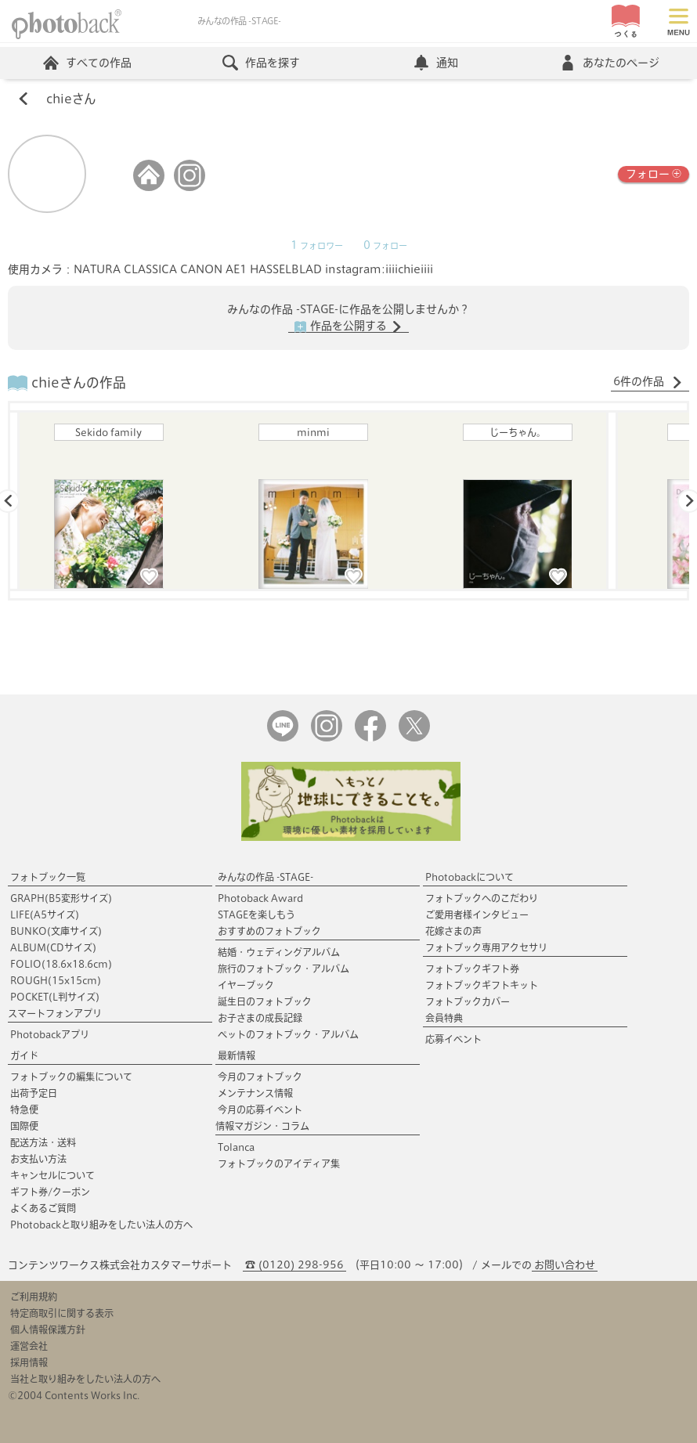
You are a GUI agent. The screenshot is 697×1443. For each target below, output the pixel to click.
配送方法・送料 (43, 1142)
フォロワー (317, 246)
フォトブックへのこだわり (481, 898)
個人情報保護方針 (47, 1329)
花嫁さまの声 (453, 931)
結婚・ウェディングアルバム (279, 952)
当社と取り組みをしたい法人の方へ (85, 1378)
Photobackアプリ (49, 1034)
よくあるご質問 (43, 1208)
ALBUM (53, 947)
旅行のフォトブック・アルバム (283, 968)
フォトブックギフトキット (481, 985)
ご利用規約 (33, 1296)
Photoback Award (260, 898)
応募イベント (453, 1039)
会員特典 (444, 1018)
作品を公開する (348, 326)
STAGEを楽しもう (256, 914)
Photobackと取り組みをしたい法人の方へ (101, 1224)
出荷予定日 (33, 1093)
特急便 (24, 1109)
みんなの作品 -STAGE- (265, 877)
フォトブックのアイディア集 (279, 1163)
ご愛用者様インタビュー (477, 914)
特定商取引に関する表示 (62, 1313)
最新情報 (236, 1055)
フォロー (653, 172)
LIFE (44, 914)
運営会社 (29, 1346)
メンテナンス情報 (255, 1093)
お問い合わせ (564, 1265)
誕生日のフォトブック (265, 1001)
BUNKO (56, 931)
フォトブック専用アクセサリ (486, 947)
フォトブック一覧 (47, 877)
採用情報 (29, 1362)
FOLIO (61, 964)
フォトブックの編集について (71, 1076)
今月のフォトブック (260, 1076)
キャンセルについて (52, 1175)
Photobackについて (469, 877)
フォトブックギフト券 (472, 968)
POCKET (54, 996)
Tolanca (236, 1147)
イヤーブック (246, 985)
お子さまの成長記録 (260, 1018)
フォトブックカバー (467, 1001)
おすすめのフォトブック (269, 931)
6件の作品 (648, 382)
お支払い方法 (38, 1158)
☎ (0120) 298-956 (294, 1265)
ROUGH (55, 980)
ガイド (24, 1055)
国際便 (24, 1126)
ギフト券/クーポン (50, 1191)
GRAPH (61, 898)
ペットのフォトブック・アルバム (288, 1034)
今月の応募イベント (260, 1109)
